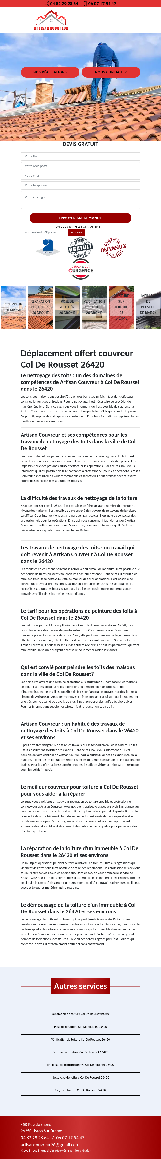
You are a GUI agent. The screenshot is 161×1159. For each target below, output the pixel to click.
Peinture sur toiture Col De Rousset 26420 (80, 1052)
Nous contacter (111, 72)
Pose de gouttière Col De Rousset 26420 (80, 1027)
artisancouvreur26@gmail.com (50, 1145)
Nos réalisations (50, 72)
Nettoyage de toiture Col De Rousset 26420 (80, 1077)
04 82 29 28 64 (61, 3)
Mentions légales (79, 1151)
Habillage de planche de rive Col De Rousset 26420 (80, 1065)
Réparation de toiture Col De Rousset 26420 (81, 1014)
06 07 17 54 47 (99, 3)
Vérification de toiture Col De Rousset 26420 (80, 1039)
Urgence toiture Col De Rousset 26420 (80, 1090)
